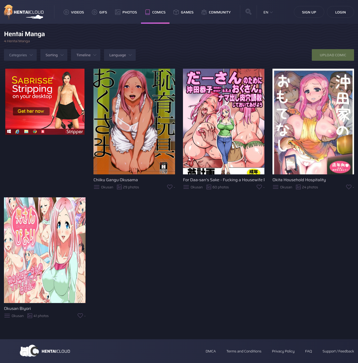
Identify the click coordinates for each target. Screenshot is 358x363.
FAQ (308, 351)
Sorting (52, 55)
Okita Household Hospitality (299, 179)
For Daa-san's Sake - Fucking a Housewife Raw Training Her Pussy (224, 179)
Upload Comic (333, 55)
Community (216, 12)
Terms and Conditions (243, 351)
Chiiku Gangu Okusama (115, 179)
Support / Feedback (338, 351)
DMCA (211, 351)
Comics (155, 12)
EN (265, 12)
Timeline (83, 55)
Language (117, 55)
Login (340, 12)
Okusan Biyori (17, 308)
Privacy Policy (283, 351)
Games (183, 12)
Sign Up (309, 12)
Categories (18, 55)
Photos (126, 12)
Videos (74, 12)
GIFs (99, 12)
